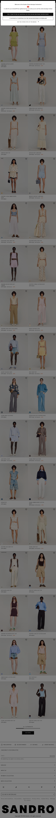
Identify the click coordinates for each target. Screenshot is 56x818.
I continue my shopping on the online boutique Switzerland (28, 18)
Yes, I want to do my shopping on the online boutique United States (28, 14)
